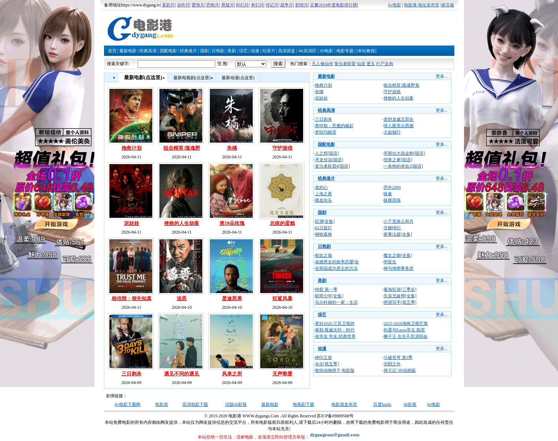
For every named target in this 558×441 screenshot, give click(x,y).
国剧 (204, 50)
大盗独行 (392, 132)
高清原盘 (286, 50)
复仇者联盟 (345, 63)
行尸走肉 (384, 63)
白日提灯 (323, 227)
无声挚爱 (282, 374)
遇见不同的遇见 (181, 374)
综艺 (243, 50)
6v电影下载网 (127, 404)
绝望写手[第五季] (400, 302)
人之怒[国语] (327, 153)
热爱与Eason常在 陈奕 (404, 329)
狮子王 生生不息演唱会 (406, 336)
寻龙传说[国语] (329, 159)
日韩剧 (218, 50)
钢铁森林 (323, 234)
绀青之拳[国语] (398, 159)
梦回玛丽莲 (325, 132)
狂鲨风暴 (282, 298)
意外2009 (392, 187)
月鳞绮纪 (392, 227)
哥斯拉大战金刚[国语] (404, 153)
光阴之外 (392, 363)
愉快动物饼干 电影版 (335, 370)
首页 (112, 50)
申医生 (390, 261)
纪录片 (268, 50)
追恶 (182, 298)
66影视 (410, 404)
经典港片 (188, 50)
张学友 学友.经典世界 (335, 336)
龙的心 (321, 187)
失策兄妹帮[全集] (400, 295)
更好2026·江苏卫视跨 (335, 323)
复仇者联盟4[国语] (332, 166)
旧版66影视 (236, 404)
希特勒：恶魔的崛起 (334, 125)
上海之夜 (323, 193)
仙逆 (361, 63)
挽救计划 (132, 148)
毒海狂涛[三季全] (400, 289)
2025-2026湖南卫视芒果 (406, 323)
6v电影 (394, 5)
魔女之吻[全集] (398, 255)
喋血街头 (323, 200)
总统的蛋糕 (282, 223)
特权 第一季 (326, 289)
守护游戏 (282, 148)
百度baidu (382, 404)
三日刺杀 (132, 374)
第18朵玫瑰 (232, 223)
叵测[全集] (325, 221)
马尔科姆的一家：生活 (336, 302)
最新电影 (128, 50)
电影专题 (345, 50)
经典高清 (148, 50)
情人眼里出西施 (399, 125)
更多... (442, 76)
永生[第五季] (327, 363)
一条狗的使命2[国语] (403, 166)
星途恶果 (232, 298)
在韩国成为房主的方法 (336, 268)
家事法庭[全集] (398, 234)
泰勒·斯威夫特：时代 (335, 329)
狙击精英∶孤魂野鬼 (401, 85)
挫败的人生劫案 (181, 223)
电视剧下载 (303, 404)
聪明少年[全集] (329, 295)
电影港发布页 (344, 404)
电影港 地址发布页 (421, 5)
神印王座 (323, 357)
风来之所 (232, 374)
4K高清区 (307, 50)
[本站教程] (366, 50)
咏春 (388, 193)
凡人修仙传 (322, 63)
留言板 (447, 5)
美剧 (231, 50)
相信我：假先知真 (132, 298)
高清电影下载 (195, 404)
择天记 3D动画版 (400, 370)
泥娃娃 (131, 223)
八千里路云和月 (399, 221)
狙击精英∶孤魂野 (181, 148)
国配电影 (168, 50)
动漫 (255, 50)
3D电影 (326, 50)
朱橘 (232, 148)
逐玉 (370, 63)
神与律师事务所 (399, 268)
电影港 (161, 404)
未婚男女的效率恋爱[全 (337, 261)
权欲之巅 (323, 255)
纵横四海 (392, 200)
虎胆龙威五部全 (399, 119)
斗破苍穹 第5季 (398, 357)
